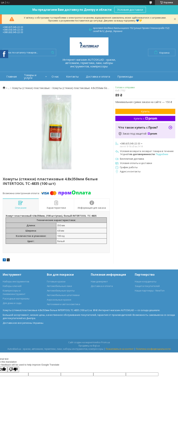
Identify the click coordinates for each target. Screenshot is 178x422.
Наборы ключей (12, 286)
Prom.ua (105, 342)
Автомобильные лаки (59, 286)
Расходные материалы (16, 298)
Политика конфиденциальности (153, 348)
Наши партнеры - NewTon (150, 290)
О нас (55, 76)
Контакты (72, 76)
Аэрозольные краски (59, 299)
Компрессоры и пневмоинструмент (14, 292)
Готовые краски (56, 281)
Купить (145, 111)
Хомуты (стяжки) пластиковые (31, 88)
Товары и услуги (30, 76)
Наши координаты (145, 281)
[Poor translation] (13, 369)
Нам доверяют (99, 281)
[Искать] (52, 52)
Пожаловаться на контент (120, 348)
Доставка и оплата (98, 76)
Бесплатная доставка (132, 158)
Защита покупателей (147, 286)
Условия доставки (130, 10)
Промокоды (125, 76)
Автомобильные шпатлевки (63, 295)
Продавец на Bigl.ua (89, 345)
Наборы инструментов (16, 281)
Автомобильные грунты (61, 290)
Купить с (145, 118)
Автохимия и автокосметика (63, 304)
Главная (11, 76)
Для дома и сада (12, 303)
